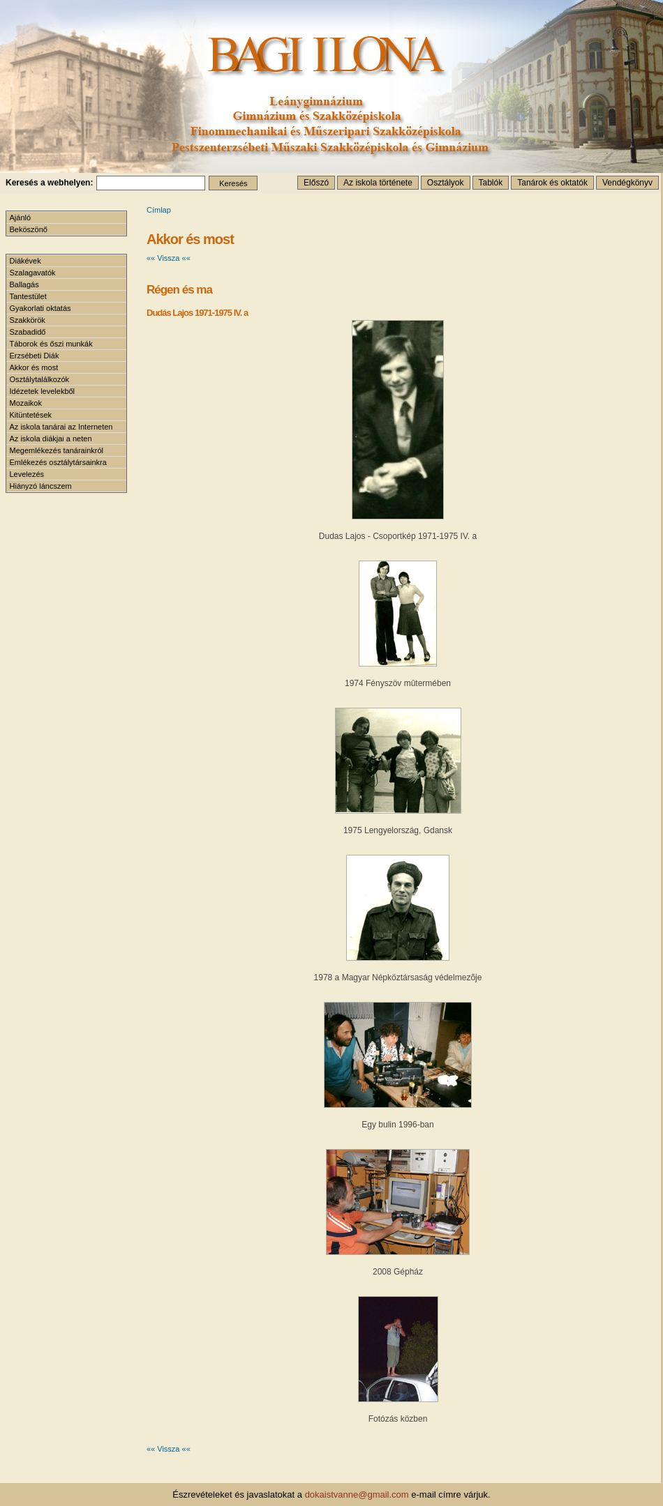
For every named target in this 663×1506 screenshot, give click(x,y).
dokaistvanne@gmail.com (357, 1494)
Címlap (159, 210)
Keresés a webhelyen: (49, 183)
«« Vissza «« (169, 258)
